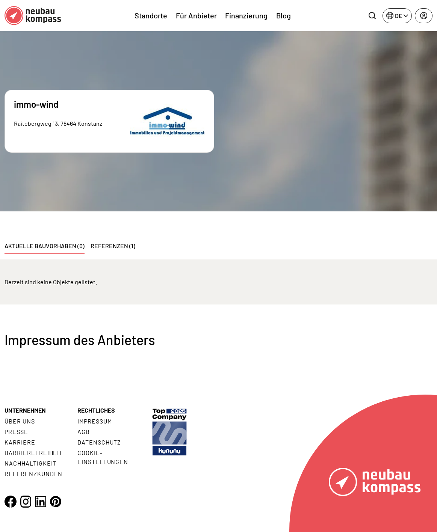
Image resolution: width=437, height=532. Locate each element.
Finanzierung (246, 15)
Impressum (94, 421)
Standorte (151, 15)
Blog (283, 15)
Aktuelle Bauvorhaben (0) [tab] (45, 245)
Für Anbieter (196, 15)
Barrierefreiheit (34, 452)
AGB (83, 431)
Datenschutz (99, 442)
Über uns (20, 421)
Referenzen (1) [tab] (113, 245)
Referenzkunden (33, 473)
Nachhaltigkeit (30, 463)
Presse (16, 431)
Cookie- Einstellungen (102, 457)
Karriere (20, 442)
